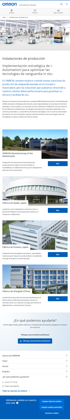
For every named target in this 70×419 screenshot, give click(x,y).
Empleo (6, 371)
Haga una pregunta (10, 386)
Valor (4, 17)
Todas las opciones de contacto (16, 391)
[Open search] (61, 4)
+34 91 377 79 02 (9, 382)
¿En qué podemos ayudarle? (15, 376)
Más (57, 164)
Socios (5, 366)
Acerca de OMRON (11, 355)
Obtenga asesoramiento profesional (35, 341)
